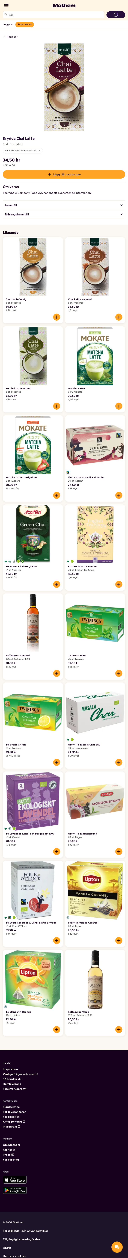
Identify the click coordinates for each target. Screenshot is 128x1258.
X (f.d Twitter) (14, 1121)
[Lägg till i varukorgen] (56, 317)
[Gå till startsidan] (64, 5)
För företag (11, 1159)
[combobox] (56, 14)
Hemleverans (12, 1084)
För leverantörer (14, 1112)
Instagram (11, 1126)
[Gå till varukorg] (115, 14)
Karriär (9, 1149)
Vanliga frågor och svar (20, 1074)
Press (8, 1154)
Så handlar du (12, 1079)
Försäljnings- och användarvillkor (25, 1231)
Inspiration (10, 1069)
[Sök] (6, 15)
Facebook (11, 1116)
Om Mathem (11, 1145)
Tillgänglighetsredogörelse (21, 1239)
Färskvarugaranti (14, 1089)
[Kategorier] (6, 5)
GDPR (7, 1247)
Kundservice (11, 1107)
